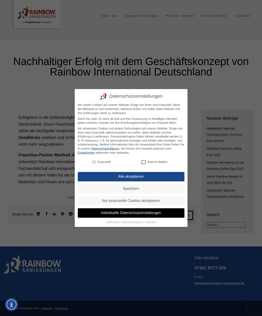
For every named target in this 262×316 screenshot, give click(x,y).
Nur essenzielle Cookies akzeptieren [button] (131, 201)
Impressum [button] (151, 222)
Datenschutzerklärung (105, 148)
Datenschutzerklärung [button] (133, 222)
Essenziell (101, 162)
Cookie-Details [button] (113, 222)
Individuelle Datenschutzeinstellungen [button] (131, 213)
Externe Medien (154, 162)
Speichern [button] (131, 189)
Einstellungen (86, 152)
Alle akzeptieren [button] (131, 176)
